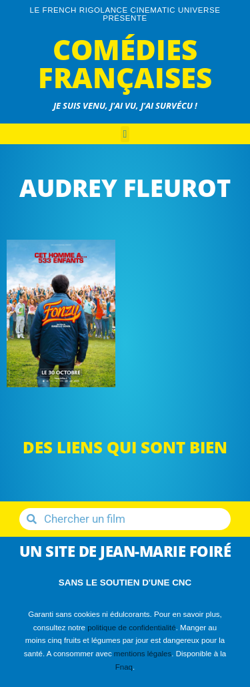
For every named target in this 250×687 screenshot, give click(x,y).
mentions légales (142, 654)
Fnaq (124, 667)
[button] (125, 134)
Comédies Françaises (125, 63)
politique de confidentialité (131, 628)
